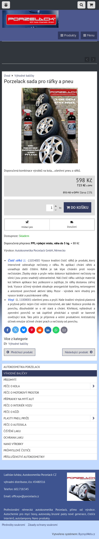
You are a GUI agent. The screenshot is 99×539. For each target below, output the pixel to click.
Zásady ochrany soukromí (43, 525)
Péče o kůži (11, 412)
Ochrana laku (13, 437)
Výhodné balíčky (18, 343)
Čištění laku (12, 431)
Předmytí (10, 380)
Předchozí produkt (20, 352)
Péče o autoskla (15, 424)
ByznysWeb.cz (86, 534)
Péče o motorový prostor (21, 392)
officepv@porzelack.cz (25, 496)
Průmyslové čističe (17, 450)
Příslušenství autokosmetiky (24, 457)
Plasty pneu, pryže (50, 418)
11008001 (25, 300)
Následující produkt (78, 352)
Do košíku (77, 207)
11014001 (34, 260)
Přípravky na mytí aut (19, 399)
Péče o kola (50, 386)
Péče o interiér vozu (18, 405)
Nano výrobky (13, 444)
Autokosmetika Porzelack (22, 367)
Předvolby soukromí (13, 525)
